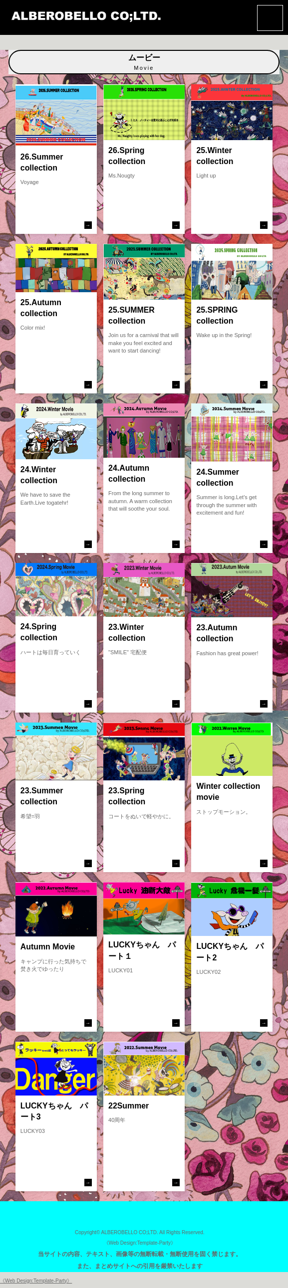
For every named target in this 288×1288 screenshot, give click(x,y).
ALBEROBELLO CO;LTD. (129, 1232)
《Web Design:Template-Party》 (140, 1243)
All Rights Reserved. (182, 1232)
